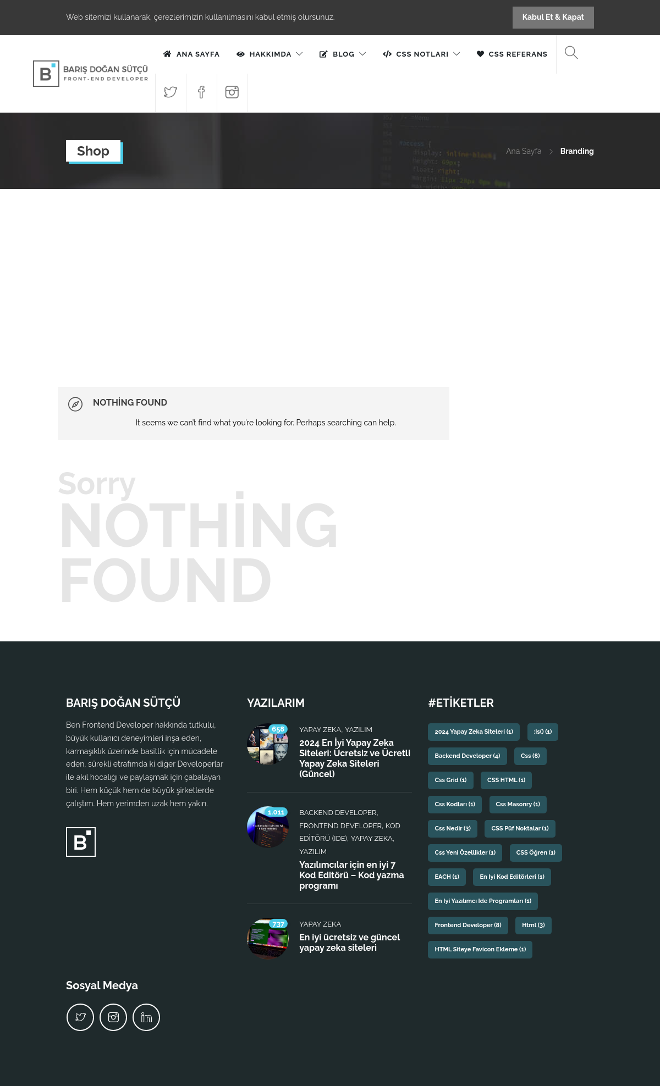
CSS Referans (518, 54)
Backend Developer (337, 812)
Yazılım (358, 729)
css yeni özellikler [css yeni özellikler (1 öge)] (465, 852)
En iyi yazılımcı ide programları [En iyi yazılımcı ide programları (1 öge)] (483, 901)
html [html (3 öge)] (533, 925)
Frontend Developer (340, 826)
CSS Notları (423, 54)
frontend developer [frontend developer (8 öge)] (468, 925)
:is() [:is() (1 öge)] (543, 731)
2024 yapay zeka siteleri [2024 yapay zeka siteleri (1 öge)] (474, 731)
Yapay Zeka (320, 729)
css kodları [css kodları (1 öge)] (455, 804)
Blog (343, 54)
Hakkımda (271, 54)
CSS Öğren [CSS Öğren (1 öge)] (536, 852)
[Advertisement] (330, 271)
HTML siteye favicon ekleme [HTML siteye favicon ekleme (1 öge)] (480, 949)
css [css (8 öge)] (530, 756)
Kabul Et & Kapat (553, 17)
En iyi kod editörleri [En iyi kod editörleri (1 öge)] (512, 876)
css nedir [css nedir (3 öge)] (452, 828)
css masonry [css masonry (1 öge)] (518, 804)
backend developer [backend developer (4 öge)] (467, 756)
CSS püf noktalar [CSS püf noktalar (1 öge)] (519, 828)
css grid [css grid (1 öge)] (450, 780)
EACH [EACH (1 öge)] (447, 876)
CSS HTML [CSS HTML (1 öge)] (506, 780)
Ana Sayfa (198, 54)
